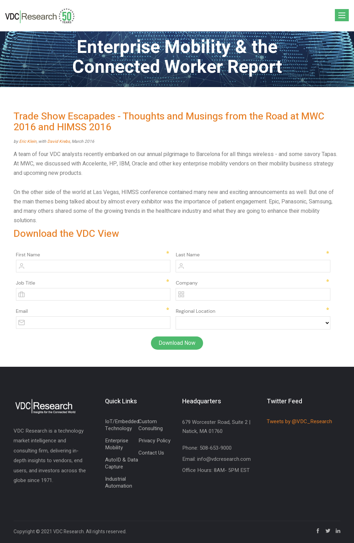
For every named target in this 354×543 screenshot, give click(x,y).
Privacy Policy (154, 440)
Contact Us (151, 453)
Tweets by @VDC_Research (299, 421)
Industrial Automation (118, 482)
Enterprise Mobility (116, 444)
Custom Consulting (150, 425)
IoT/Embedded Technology (122, 425)
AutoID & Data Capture (121, 463)
